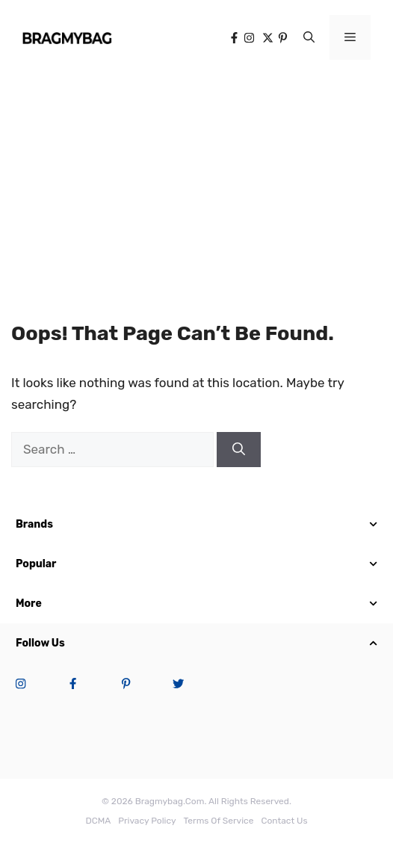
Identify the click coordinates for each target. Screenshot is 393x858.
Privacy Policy (147, 820)
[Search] (239, 450)
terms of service (219, 820)
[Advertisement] (196, 186)
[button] (308, 37)
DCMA (98, 820)
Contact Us (284, 820)
